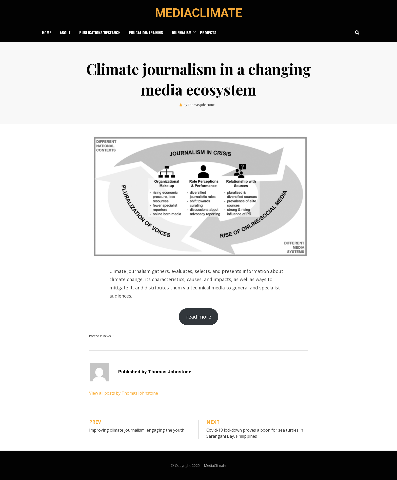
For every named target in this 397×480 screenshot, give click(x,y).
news (107, 336)
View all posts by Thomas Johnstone (123, 393)
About (65, 32)
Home (46, 32)
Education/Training (146, 32)
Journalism (181, 32)
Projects (208, 32)
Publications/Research (100, 32)
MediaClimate (198, 13)
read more (198, 316)
